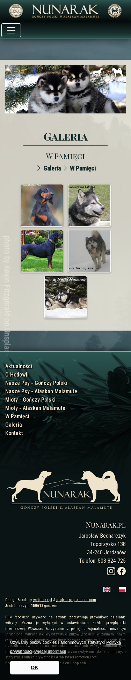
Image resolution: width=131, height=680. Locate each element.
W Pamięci (83, 168)
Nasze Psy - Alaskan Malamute (41, 391)
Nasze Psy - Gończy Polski (36, 383)
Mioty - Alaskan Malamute (35, 408)
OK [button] (34, 667)
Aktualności (18, 366)
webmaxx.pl (42, 600)
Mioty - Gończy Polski (30, 399)
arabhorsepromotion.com (76, 600)
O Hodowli (17, 374)
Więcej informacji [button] (50, 651)
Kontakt (14, 433)
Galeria (52, 168)
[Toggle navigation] (11, 30)
